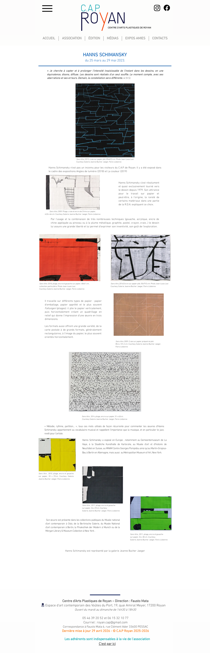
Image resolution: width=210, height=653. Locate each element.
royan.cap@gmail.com (112, 622)
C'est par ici (107, 644)
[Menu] (47, 8)
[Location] (43, 605)
